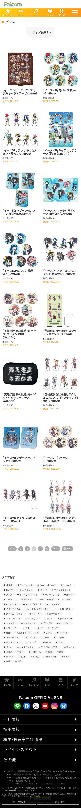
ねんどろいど (65, 623)
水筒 (61, 652)
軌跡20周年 (51, 656)
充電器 (9, 652)
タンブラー (11, 623)
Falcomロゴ (68, 585)
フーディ (63, 633)
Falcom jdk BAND (47, 585)
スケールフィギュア (15, 614)
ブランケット (12, 637)
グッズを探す (40, 32)
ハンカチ (54, 628)
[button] (75, 12)
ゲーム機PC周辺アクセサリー (41, 609)
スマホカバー (55, 614)
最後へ (67, 548)
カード (9, 599)
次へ (55, 548)
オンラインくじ (52, 595)
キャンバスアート (33, 604)
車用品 (36, 656)
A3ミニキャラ (26, 585)
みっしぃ (47, 642)
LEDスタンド (26, 590)
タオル (50, 618)
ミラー (61, 642)
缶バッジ (10, 656)
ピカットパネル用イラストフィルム (22, 633)
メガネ (9, 647)
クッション (54, 604)
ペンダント (30, 637)
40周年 (9, 585)
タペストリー (66, 618)
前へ (12, 548)
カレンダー (65, 599)
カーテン (70, 595)
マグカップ (30, 642)
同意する (57, 802)
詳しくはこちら (33, 796)
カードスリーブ (46, 599)
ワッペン (70, 647)
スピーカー (37, 614)
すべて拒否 (19, 802)
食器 (19, 661)
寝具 (21, 652)
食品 (8, 661)
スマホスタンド (13, 618)
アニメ (9, 595)
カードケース (25, 599)
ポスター (60, 637)
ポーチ (46, 637)
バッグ (40, 628)
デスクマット (29, 623)
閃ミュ (67, 656)
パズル (26, 628)
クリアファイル (13, 609)
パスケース (11, 628)
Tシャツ (43, 590)
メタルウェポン (26, 647)
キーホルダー (12, 604)
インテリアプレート (28, 595)
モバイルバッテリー (50, 647)
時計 (50, 652)
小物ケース (36, 652)
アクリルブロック (62, 590)
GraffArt (9, 590)
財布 (23, 656)
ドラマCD (47, 623)
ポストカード (12, 642)
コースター (67, 609)
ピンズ (49, 633)
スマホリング (33, 618)
